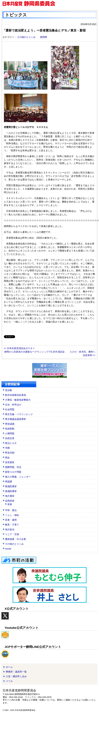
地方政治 (9, 529)
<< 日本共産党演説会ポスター (19, 348)
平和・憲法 (11, 510)
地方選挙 (9, 496)
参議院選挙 (11, 491)
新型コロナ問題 (13, 472)
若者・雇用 (11, 520)
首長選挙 (9, 462)
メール (9, 681)
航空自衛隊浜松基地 (15, 395)
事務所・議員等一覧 (16, 671)
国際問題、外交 (13, 467)
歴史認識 (9, 424)
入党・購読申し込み (16, 676)
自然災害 (9, 438)
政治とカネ (11, 443)
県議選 (8, 481)
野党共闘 (9, 452)
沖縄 (7, 448)
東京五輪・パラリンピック (19, 414)
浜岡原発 (9, 501)
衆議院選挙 (11, 486)
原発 (9, 504)
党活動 (8, 390)
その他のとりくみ (26, 37)
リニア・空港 (12, 534)
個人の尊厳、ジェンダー (18, 477)
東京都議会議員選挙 (15, 419)
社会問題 (9, 409)
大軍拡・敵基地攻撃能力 (18, 400)
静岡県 (43, 37)
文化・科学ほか (13, 404)
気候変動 (9, 428)
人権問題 (9, 433)
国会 (7, 457)
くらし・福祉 (12, 515)
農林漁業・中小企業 (15, 539)
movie (8, 548)
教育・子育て (12, 524)
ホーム (9, 667)
